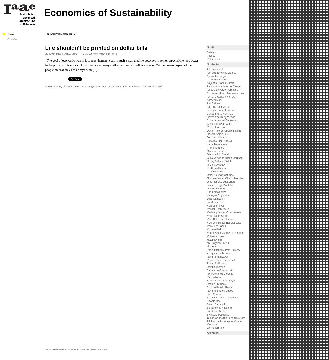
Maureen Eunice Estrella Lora (224, 222)
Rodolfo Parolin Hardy (219, 287)
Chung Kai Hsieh (216, 127)
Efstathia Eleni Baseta (219, 140)
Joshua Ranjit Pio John (220, 185)
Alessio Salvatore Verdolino (222, 89)
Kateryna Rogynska (218, 195)
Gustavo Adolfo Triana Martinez (224, 157)
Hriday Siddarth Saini (219, 161)
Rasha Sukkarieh (216, 263)
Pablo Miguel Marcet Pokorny (223, 249)
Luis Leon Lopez (216, 202)
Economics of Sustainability (108, 12)
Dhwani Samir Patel (218, 134)
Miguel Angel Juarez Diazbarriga (225, 232)
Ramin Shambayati (217, 256)
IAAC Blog (12, 38)
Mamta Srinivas (216, 205)
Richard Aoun (214, 277)
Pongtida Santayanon (68, 86)
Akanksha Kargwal (217, 76)
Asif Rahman (214, 103)
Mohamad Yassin (216, 236)
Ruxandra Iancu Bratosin (221, 290)
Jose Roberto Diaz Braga (221, 181)
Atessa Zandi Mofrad (218, 106)
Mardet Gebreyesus (218, 209)
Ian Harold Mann (216, 168)
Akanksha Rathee (217, 79)
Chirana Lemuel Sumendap (222, 120)
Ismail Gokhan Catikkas (220, 175)
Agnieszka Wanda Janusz (221, 72)
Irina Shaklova (215, 171)
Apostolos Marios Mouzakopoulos (226, 93)
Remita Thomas (216, 266)
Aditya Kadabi (215, 69)
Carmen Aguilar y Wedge (221, 117)
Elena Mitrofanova (217, 144)
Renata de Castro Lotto (220, 270)
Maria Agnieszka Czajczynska (224, 212)
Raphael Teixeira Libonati (221, 260)
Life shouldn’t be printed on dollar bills (96, 48)
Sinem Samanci (216, 304)
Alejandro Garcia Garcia (220, 83)
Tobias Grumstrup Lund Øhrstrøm (226, 318)
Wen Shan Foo (215, 327)
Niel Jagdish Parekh (218, 243)
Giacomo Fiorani (216, 151)
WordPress (62, 349)
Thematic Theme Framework (93, 349)
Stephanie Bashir (216, 311)
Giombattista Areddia (218, 154)
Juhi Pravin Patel (216, 188)
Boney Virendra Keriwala (221, 110)
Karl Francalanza (216, 192)
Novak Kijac (213, 246)
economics (102, 86)
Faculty (211, 55)
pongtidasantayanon (63, 54)
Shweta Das (214, 301)
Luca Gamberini (216, 198)
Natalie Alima (214, 239)
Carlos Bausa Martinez (220, 113)
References (213, 59)
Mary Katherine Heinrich (220, 219)
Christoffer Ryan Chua (219, 123)
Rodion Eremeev (216, 284)
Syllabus (211, 52)
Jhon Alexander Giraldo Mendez (225, 178)
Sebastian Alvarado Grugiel (222, 297)
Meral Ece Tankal (216, 226)
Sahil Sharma (214, 294)
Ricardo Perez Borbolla (220, 273)
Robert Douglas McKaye (221, 280)
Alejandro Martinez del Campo (224, 86)
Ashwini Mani (214, 100)
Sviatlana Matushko (218, 314)
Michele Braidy (215, 229)
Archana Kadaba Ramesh (221, 96)
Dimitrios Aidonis (216, 137)
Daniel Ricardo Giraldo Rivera (224, 130)
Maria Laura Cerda (217, 215)
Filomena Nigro (215, 147)
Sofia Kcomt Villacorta (219, 307)
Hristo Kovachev (216, 164)
